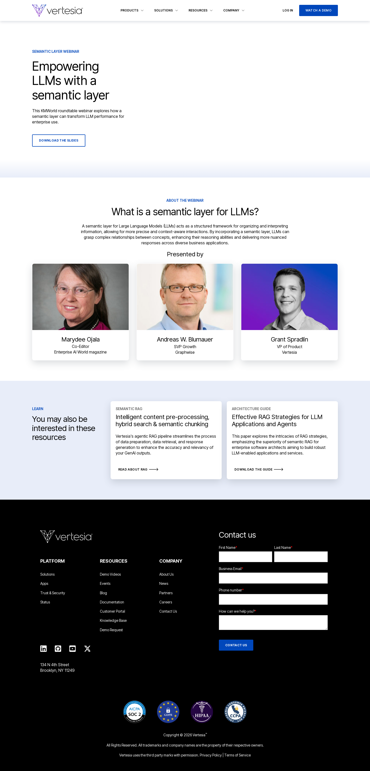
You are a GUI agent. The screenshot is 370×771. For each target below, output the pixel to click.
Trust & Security (52, 593)
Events (105, 583)
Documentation (112, 602)
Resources (201, 10)
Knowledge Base (113, 620)
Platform (52, 561)
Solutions (166, 10)
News (163, 583)
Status (45, 602)
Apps (44, 583)
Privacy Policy (211, 755)
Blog (103, 593)
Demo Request (111, 630)
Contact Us (168, 611)
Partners (166, 593)
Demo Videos (110, 574)
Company (234, 10)
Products (132, 10)
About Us (166, 574)
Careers (165, 602)
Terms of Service (237, 755)
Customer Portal (112, 611)
